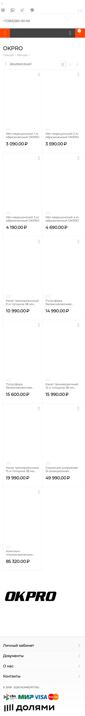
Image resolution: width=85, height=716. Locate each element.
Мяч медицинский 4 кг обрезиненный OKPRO (62, 219)
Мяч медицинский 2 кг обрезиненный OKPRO (62, 135)
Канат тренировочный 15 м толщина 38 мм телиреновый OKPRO (22, 469)
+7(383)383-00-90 (16, 21)
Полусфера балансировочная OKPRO (19, 386)
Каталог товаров (5, 33)
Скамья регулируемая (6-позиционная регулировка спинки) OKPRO (61, 469)
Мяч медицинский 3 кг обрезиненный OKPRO (22, 219)
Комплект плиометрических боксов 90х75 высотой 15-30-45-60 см (22, 553)
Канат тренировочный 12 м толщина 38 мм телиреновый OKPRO (61, 386)
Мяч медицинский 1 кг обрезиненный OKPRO (22, 135)
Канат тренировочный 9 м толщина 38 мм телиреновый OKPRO (22, 302)
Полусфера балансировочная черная (58, 302)
